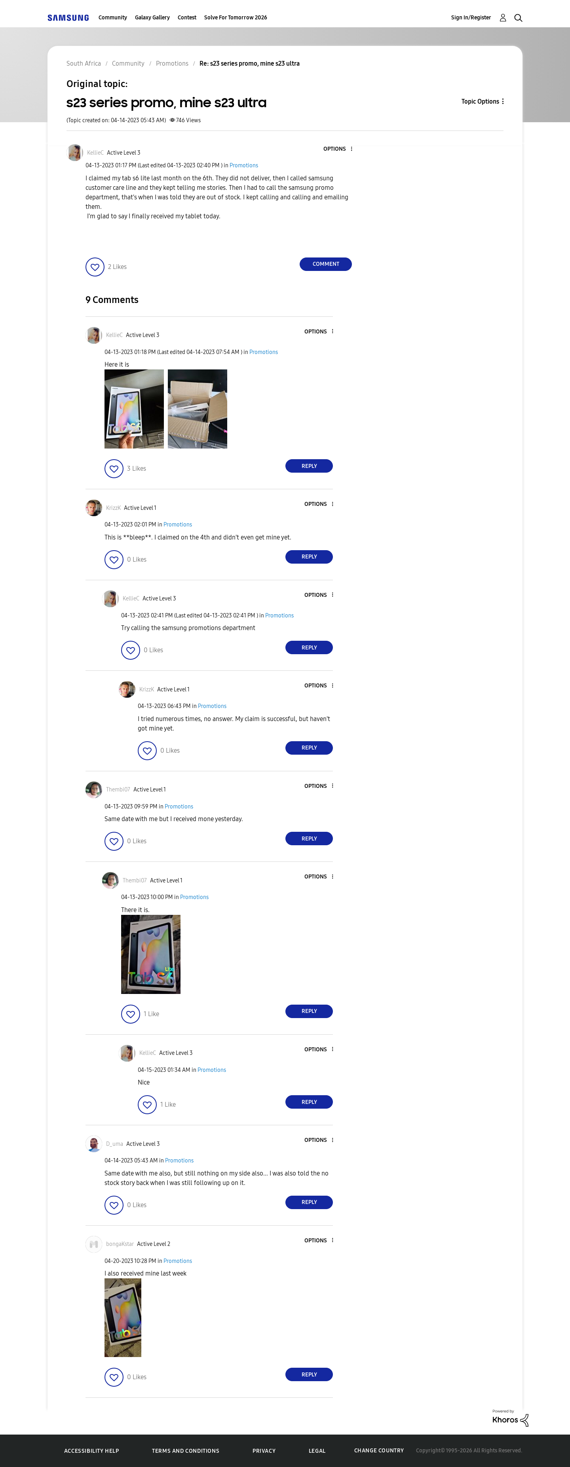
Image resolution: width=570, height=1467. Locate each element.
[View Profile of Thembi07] (118, 789)
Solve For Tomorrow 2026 (235, 17)
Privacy (264, 1451)
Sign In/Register (471, 17)
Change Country (379, 1450)
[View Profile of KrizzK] (113, 508)
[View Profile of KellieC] (95, 153)
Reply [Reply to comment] (309, 466)
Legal (317, 1451)
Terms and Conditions (185, 1451)
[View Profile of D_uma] (114, 1144)
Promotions (244, 165)
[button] (338, 149)
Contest (187, 17)
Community (113, 17)
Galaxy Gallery (152, 17)
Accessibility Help (91, 1451)
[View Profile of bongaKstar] (120, 1244)
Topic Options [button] (480, 101)
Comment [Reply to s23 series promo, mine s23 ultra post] (326, 264)
